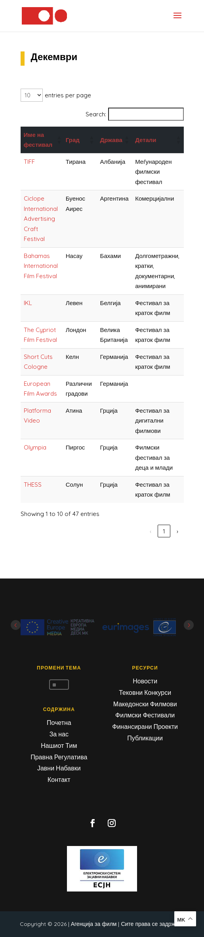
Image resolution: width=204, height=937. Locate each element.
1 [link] (110, 531)
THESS (33, 484)
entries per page (68, 95)
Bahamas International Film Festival (41, 266)
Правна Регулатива (59, 757)
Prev (16, 625)
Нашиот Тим (59, 745)
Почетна (59, 722)
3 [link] (137, 531)
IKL (28, 303)
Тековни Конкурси (145, 692)
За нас (59, 734)
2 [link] (123, 531)
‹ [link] (96, 531)
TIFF (29, 161)
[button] (57, 139)
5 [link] (164, 531)
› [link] (177, 531)
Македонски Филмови (145, 704)
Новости (145, 681)
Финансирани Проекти (145, 726)
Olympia (35, 447)
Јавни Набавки (59, 768)
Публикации (145, 738)
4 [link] (150, 531)
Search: (96, 114)
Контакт (59, 779)
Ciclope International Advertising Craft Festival (41, 219)
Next (189, 625)
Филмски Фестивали (145, 715)
